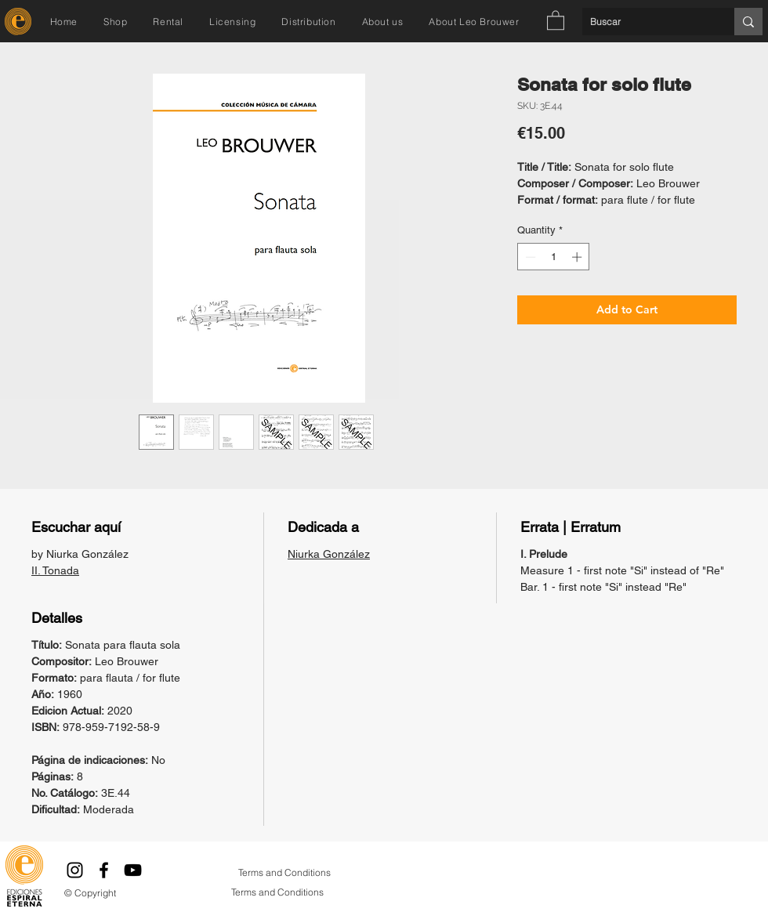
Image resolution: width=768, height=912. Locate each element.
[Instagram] (74, 870)
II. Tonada (55, 570)
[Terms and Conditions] (284, 873)
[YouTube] (132, 870)
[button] (555, 19)
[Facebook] (103, 870)
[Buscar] (645, 21)
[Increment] (578, 257)
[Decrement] (529, 257)
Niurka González (329, 554)
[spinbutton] (553, 257)
